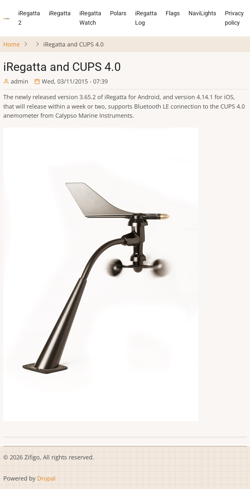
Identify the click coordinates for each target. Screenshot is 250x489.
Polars (118, 13)
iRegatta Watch (90, 18)
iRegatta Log (146, 18)
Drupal (46, 478)
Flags (173, 13)
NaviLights (202, 13)
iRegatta (60, 13)
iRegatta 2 (29, 18)
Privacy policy (234, 18)
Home (11, 44)
